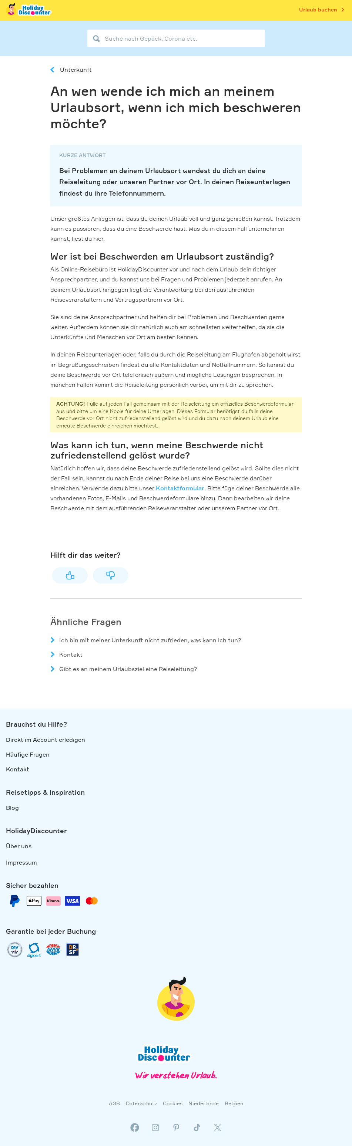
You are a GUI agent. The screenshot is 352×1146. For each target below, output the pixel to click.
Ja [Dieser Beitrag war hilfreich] (70, 575)
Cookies (172, 1103)
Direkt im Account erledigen (45, 739)
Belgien (234, 1103)
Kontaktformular (180, 488)
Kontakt (71, 654)
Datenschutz (141, 1103)
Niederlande (203, 1103)
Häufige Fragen (28, 754)
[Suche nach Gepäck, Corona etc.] (176, 38)
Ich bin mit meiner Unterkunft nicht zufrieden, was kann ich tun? (150, 640)
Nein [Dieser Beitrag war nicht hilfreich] (110, 575)
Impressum (21, 862)
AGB (114, 1103)
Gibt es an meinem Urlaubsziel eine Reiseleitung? (128, 669)
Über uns (18, 846)
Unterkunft (76, 69)
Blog (12, 807)
